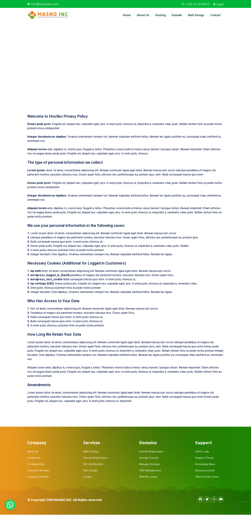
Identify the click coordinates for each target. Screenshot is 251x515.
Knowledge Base (205, 464)
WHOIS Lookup (148, 476)
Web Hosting (91, 451)
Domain (177, 15)
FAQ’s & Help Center (207, 476)
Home (127, 15)
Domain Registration (95, 457)
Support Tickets (204, 457)
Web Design (196, 15)
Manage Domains (149, 464)
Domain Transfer (149, 457)
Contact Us (34, 457)
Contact (215, 15)
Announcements (205, 470)
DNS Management (150, 470)
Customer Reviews (38, 470)
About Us (143, 15)
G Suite (87, 476)
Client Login (202, 451)
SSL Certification (93, 464)
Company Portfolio (38, 476)
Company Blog (35, 464)
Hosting (160, 15)
